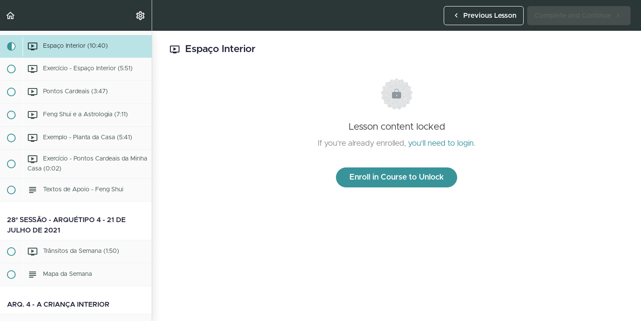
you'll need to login (441, 143)
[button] (11, 15)
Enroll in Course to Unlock (396, 177)
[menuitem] (141, 15)
